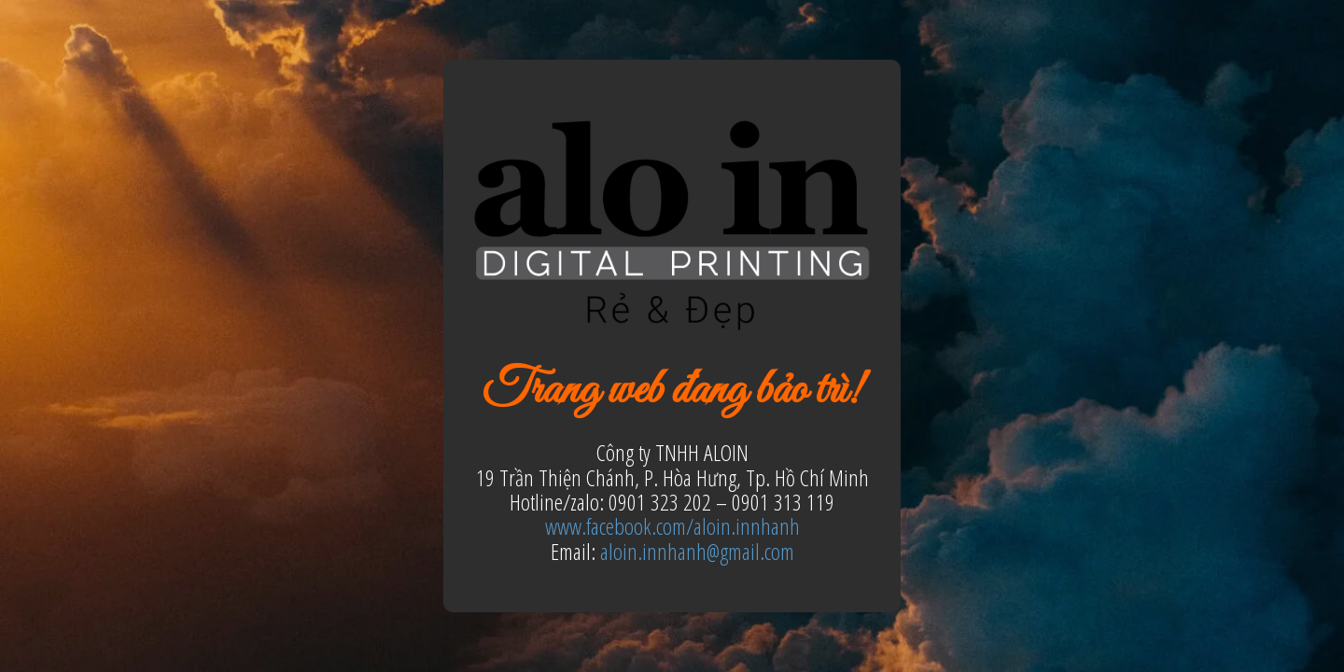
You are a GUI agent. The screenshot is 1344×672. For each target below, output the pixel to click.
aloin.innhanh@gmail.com (697, 551)
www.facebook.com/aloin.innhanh (672, 526)
